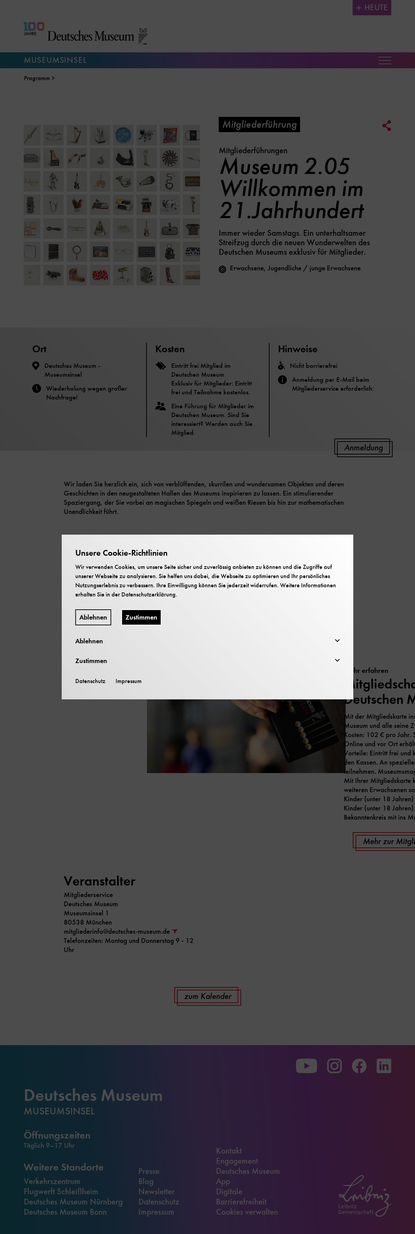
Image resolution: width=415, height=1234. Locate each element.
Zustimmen (141, 617)
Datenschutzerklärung (148, 594)
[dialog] (207, 617)
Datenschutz (90, 681)
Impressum (129, 681)
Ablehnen (93, 617)
